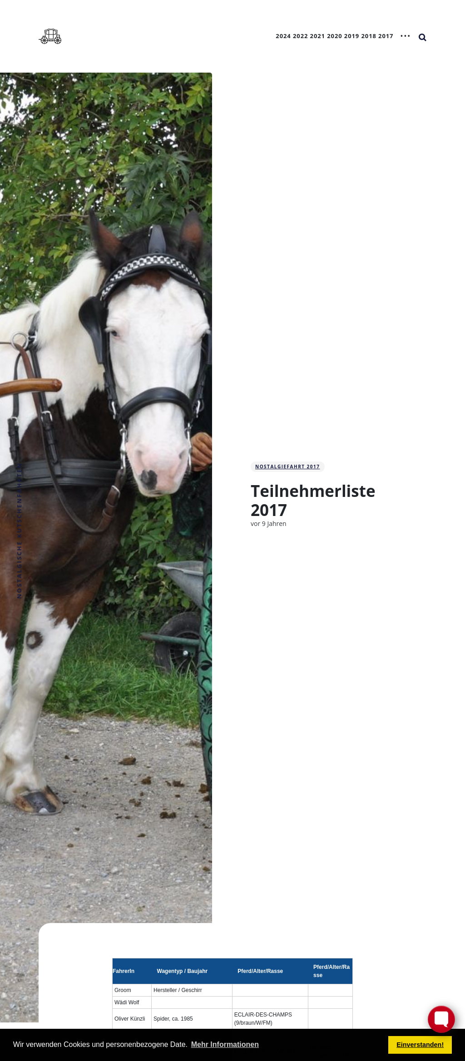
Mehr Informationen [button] (225, 1044)
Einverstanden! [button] (420, 1044)
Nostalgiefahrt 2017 (287, 466)
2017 (385, 36)
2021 (317, 36)
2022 (300, 36)
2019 (351, 36)
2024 (283, 36)
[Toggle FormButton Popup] (441, 1019)
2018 (368, 36)
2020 (334, 36)
